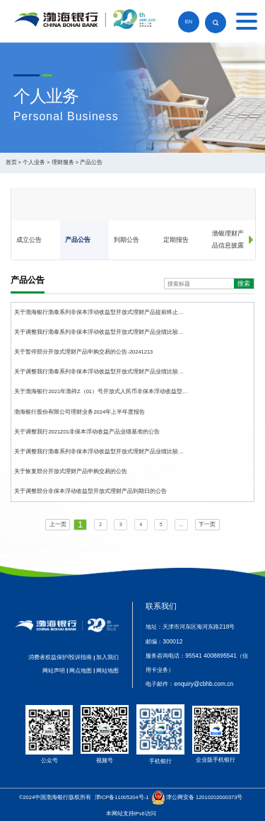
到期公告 (126, 239)
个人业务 (34, 162)
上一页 (57, 524)
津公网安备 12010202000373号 (204, 797)
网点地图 (80, 670)
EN (188, 21)
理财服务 (63, 162)
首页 (11, 162)
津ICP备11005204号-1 (122, 797)
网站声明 (53, 670)
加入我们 (107, 656)
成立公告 (29, 239)
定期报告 (176, 239)
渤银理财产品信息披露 (228, 239)
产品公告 (91, 162)
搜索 (243, 283)
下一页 (207, 524)
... (181, 524)
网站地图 (107, 670)
